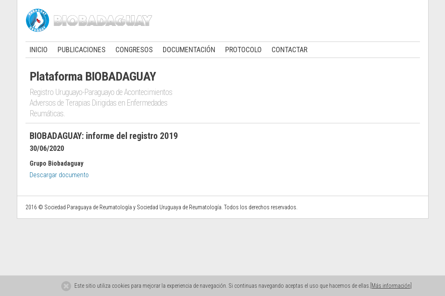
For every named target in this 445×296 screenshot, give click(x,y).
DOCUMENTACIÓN (189, 49)
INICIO (39, 49)
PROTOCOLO (243, 49)
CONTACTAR (289, 49)
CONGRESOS (134, 49)
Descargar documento (59, 175)
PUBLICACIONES (82, 49)
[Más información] (391, 285)
